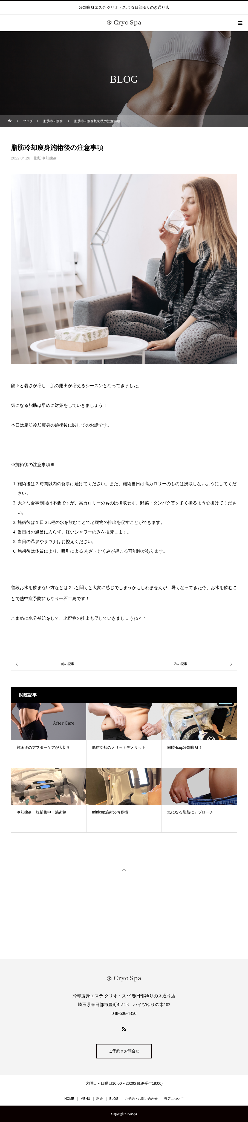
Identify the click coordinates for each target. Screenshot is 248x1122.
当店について (174, 1099)
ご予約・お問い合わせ (141, 1099)
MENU (85, 1099)
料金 (99, 1099)
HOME (69, 1099)
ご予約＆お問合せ (124, 1051)
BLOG (113, 1099)
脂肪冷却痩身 (45, 158)
